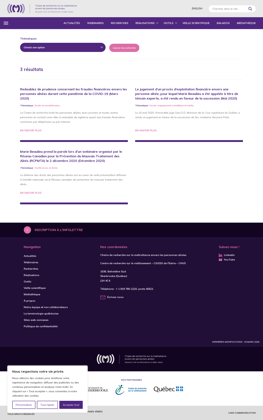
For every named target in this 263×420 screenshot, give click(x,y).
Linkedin (227, 255)
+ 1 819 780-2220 (126, 288)
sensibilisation (52, 105)
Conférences (41, 167)
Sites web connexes (36, 320)
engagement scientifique (170, 105)
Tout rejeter (47, 404)
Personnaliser (24, 404)
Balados (223, 23)
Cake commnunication (242, 412)
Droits (38, 105)
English (197, 8)
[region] (47, 389)
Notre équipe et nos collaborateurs (46, 307)
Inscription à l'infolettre (59, 230)
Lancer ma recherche (124, 47)
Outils (168, 23)
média (190, 105)
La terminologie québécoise (41, 313)
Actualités (72, 23)
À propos (29, 300)
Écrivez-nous (115, 297)
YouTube (227, 259)
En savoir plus (30, 130)
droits (54, 167)
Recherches (119, 23)
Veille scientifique (195, 23)
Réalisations (145, 23)
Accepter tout (71, 404)
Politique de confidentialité (41, 326)
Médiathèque (246, 23)
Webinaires (95, 23)
